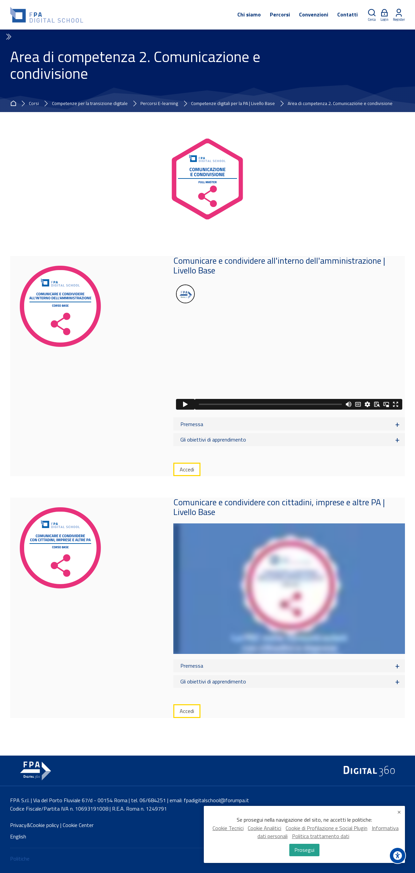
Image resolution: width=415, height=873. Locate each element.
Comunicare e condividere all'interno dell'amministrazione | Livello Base (279, 265)
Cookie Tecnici (228, 830)
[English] (18, 836)
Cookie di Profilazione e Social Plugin (326, 830)
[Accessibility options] (397, 855)
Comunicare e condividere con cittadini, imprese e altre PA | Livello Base (279, 507)
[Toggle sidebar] (8, 37)
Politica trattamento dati (320, 839)
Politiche (19, 859)
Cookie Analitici (264, 830)
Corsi (34, 103)
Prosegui (304, 851)
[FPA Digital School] (47, 15)
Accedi (187, 469)
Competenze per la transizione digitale (90, 103)
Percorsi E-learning (159, 103)
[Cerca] (371, 14)
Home (14, 103)
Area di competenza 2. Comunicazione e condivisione (340, 103)
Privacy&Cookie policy (34, 825)
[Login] (384, 14)
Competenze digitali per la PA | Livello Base (233, 103)
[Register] (399, 14)
